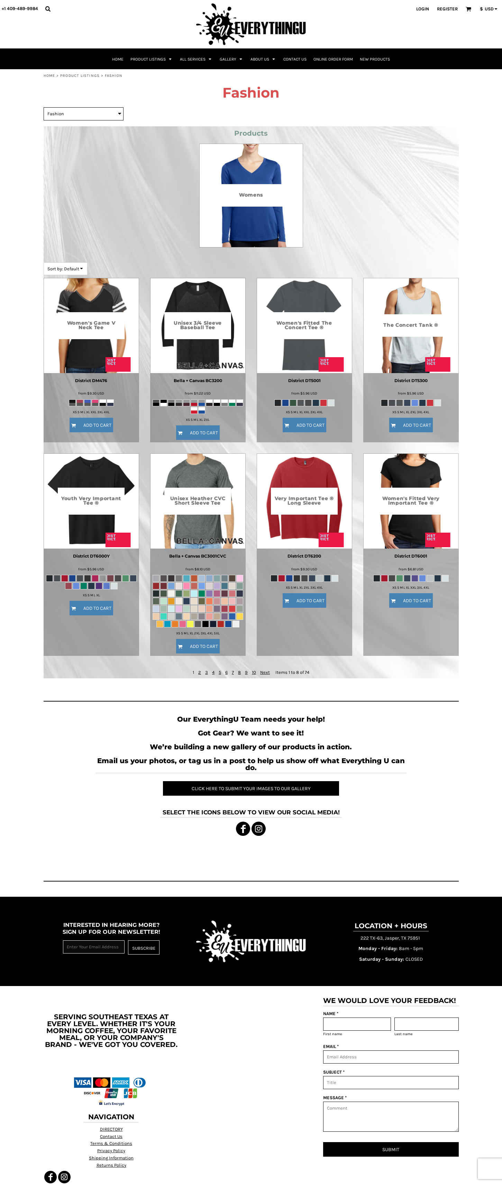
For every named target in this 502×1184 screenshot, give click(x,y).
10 (254, 672)
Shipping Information (111, 1157)
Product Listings (80, 75)
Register (447, 8)
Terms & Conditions (111, 1143)
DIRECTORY (111, 1129)
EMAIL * (331, 1046)
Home (49, 75)
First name (332, 1034)
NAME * (330, 1013)
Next (265, 672)
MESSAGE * (335, 1097)
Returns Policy (111, 1165)
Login (422, 8)
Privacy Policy (111, 1150)
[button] (48, 8)
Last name (403, 1034)
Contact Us (111, 1136)
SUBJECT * (334, 1072)
